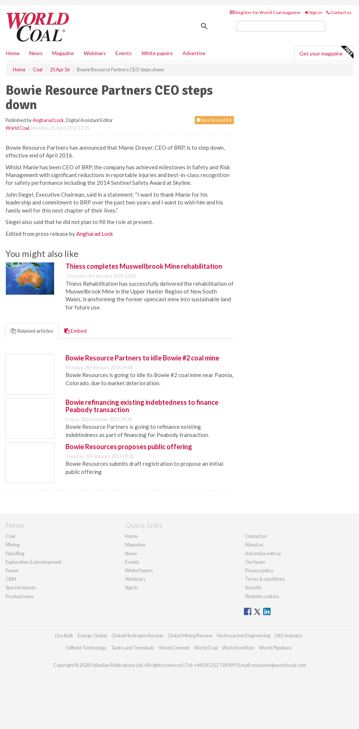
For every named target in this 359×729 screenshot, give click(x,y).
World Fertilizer (238, 648)
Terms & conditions (265, 579)
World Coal (17, 128)
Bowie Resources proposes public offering (129, 447)
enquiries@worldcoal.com (279, 665)
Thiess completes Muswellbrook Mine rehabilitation (144, 266)
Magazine (63, 53)
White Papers (139, 570)
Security (253, 587)
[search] (280, 26)
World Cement (174, 648)
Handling (15, 553)
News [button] (36, 53)
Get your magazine (326, 52)
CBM (11, 579)
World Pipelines (275, 648)
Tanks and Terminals (132, 648)
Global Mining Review (190, 635)
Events (123, 53)
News (131, 553)
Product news (20, 596)
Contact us (339, 12)
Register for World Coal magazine (265, 12)
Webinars (95, 53)
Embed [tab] (75, 331)
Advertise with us (263, 553)
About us (254, 544)
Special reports (21, 587)
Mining (13, 544)
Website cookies (262, 596)
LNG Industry (288, 635)
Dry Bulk (64, 635)
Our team (255, 562)
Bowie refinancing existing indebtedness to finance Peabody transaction (142, 406)
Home (13, 53)
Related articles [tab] (32, 331)
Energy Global (92, 635)
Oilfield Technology (86, 648)
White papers (157, 53)
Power (12, 570)
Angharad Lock (48, 120)
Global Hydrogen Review (137, 635)
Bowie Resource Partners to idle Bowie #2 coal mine (142, 358)
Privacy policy (259, 570)
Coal (10, 536)
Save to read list (214, 120)
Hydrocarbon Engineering (243, 635)
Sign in (313, 12)
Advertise (193, 53)
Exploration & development (33, 562)
